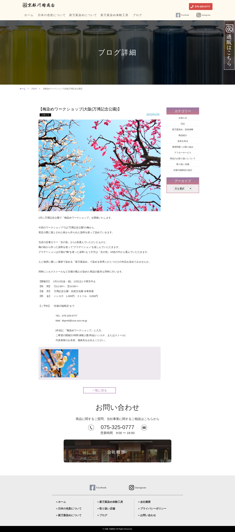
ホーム (22, 89)
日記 (183, 124)
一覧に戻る (99, 390)
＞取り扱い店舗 (106, 508)
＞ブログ (102, 515)
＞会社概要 (144, 501)
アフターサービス (182, 152)
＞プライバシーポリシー (152, 508)
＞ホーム (60, 501)
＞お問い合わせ (147, 515)
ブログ (34, 89)
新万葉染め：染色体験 (182, 129)
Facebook (185, 15)
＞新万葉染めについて (68, 515)
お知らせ (45, 115)
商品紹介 (183, 135)
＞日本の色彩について (68, 508)
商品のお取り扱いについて (183, 158)
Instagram (206, 15)
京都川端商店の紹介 (182, 170)
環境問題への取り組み (182, 147)
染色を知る (183, 141)
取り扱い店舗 (182, 164)
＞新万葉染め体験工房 (110, 501)
